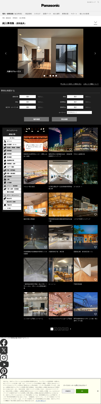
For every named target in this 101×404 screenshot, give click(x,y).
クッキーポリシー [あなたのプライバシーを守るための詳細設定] (41, 400)
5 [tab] (56, 76)
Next (95, 53)
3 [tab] (50, 76)
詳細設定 (68, 391)
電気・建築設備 (6, 18)
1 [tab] (45, 76)
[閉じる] (98, 391)
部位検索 (64, 119)
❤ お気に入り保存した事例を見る (71, 84)
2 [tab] (48, 76)
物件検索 (36, 119)
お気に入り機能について (91, 84)
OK (82, 391)
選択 (27, 97)
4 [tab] (53, 76)
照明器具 (15, 18)
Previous (6, 53)
